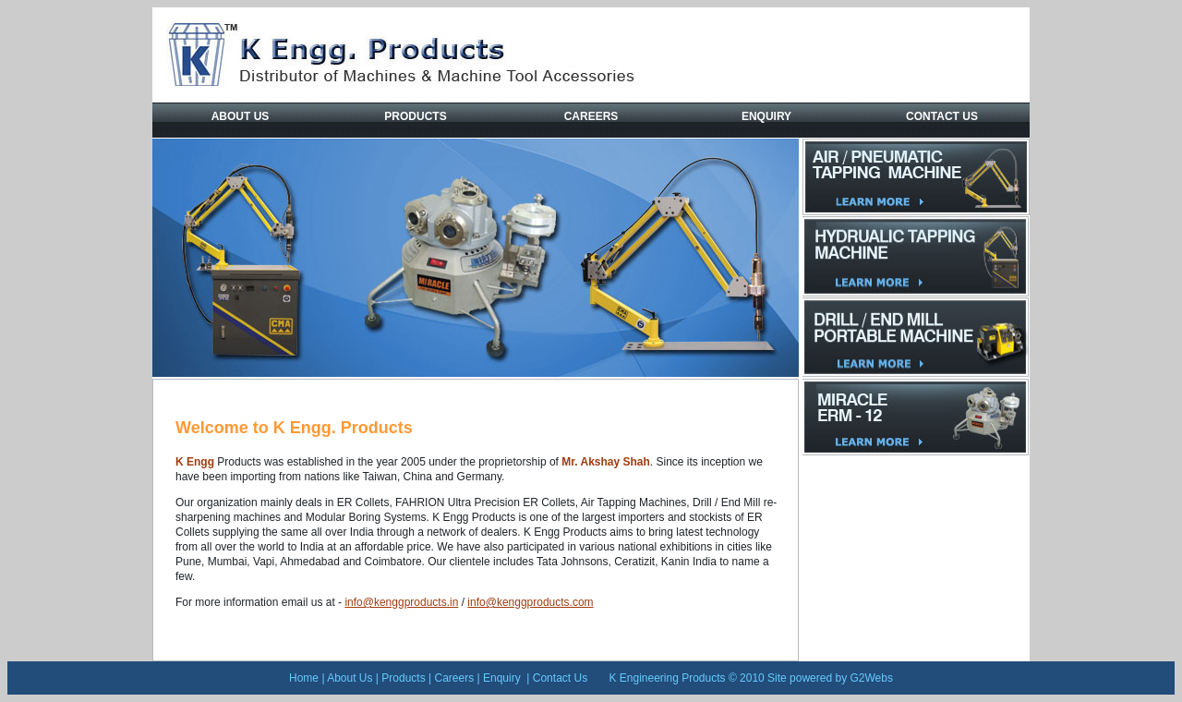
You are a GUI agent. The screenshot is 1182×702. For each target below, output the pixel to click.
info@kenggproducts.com (530, 602)
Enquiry (766, 116)
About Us (240, 116)
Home (304, 678)
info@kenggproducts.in (401, 602)
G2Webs (871, 678)
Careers (591, 116)
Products (415, 116)
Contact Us (942, 116)
